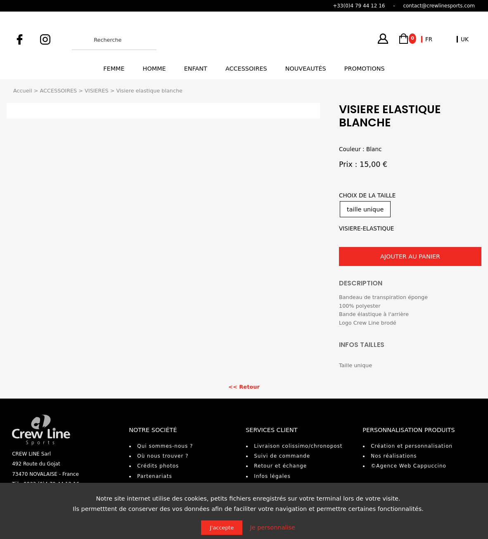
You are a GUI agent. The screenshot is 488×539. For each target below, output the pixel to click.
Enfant (195, 68)
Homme (154, 68)
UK (465, 39)
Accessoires (246, 68)
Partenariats (154, 476)
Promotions (364, 68)
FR (428, 39)
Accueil (22, 91)
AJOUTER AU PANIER (410, 256)
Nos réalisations (394, 456)
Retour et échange (280, 466)
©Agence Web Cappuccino (408, 466)
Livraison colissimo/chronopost (298, 446)
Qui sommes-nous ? (165, 446)
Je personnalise (272, 527)
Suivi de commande (282, 456)
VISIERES (97, 91)
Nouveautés (305, 68)
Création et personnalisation (411, 446)
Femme (113, 68)
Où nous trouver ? (162, 456)
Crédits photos (158, 466)
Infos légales (272, 476)
